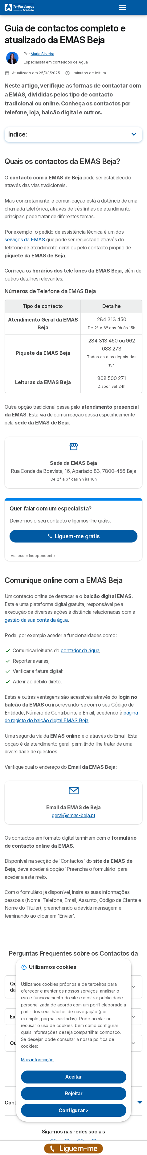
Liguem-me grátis (73, 536)
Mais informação (37, 1059)
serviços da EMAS (25, 239)
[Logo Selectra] (19, 7)
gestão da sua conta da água (36, 620)
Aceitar (73, 1076)
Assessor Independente (33, 555)
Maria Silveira (42, 53)
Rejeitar (73, 1093)
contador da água (80, 650)
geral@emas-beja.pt (73, 815)
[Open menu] (124, 7)
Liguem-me (73, 1148)
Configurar (73, 1110)
